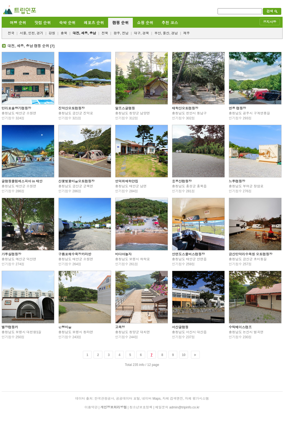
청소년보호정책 (141, 407)
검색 (271, 11)
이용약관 (91, 407)
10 (183, 355)
